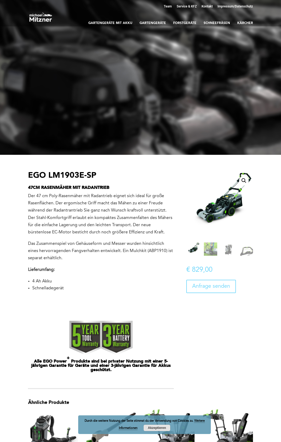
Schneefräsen (217, 23)
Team (168, 6)
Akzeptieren (157, 428)
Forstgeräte (184, 23)
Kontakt (207, 6)
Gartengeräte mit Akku (110, 23)
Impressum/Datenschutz (235, 6)
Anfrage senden (211, 286)
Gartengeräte (153, 23)
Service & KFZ (187, 6)
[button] (244, 180)
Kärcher (245, 23)
